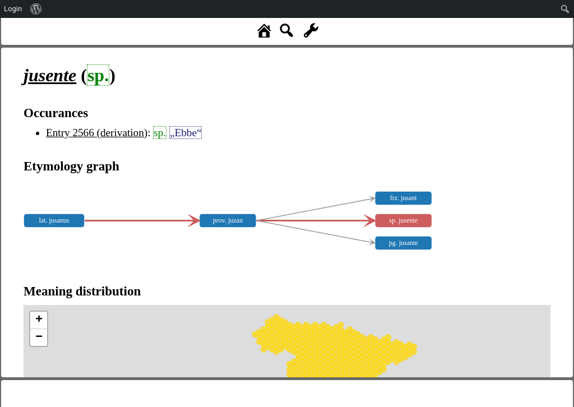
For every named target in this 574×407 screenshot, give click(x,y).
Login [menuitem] (13, 8)
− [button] (39, 337)
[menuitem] (36, 9)
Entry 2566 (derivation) (96, 132)
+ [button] (39, 320)
